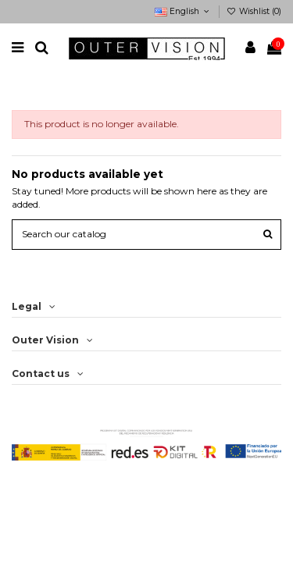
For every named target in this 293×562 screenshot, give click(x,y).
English (183, 11)
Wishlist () (254, 11)
